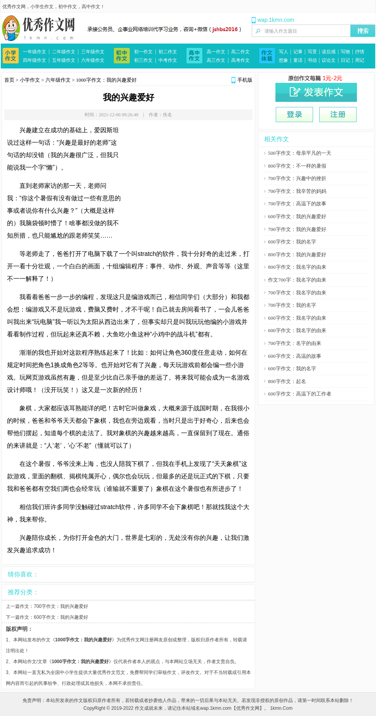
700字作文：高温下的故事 (297, 204)
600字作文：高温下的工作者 (299, 394)
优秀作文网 (14, 6)
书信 (312, 60)
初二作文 (167, 51)
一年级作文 (34, 51)
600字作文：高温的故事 (294, 356)
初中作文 (67, 6)
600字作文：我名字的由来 (297, 318)
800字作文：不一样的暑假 (297, 166)
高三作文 (216, 60)
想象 (283, 60)
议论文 (329, 60)
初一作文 (143, 51)
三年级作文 (92, 51)
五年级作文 (63, 60)
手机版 (244, 80)
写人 (283, 51)
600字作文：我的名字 (292, 242)
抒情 (359, 51)
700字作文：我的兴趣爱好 (61, 606)
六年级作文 (92, 60)
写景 (312, 51)
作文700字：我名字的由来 (297, 280)
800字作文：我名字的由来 (297, 267)
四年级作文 (34, 60)
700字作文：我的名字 (292, 305)
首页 (9, 80)
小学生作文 (42, 6)
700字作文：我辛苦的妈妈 (297, 191)
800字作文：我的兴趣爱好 (297, 254)
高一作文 (216, 51)
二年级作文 (63, 51)
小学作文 (30, 80)
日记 (345, 60)
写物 (345, 51)
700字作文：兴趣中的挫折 (297, 178)
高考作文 (240, 60)
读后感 (329, 51)
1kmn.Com (281, 708)
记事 (298, 51)
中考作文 (167, 60)
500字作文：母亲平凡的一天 (299, 153)
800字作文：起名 (287, 381)
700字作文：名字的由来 (294, 343)
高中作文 (91, 6)
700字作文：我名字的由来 (297, 293)
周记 (359, 60)
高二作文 (240, 51)
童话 (298, 60)
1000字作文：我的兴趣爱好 (106, 80)
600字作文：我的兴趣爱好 (61, 617)
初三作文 (143, 60)
